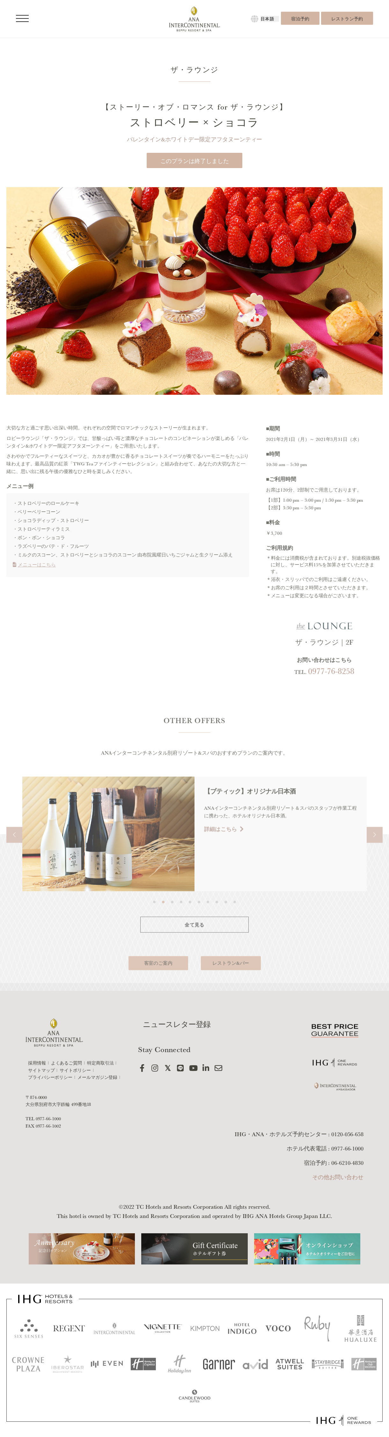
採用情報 (37, 1063)
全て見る (194, 948)
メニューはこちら (34, 587)
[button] (14, 858)
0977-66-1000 (48, 1118)
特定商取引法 (100, 1063)
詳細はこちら (251, 852)
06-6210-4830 (347, 1162)
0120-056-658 (347, 1134)
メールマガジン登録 (97, 1077)
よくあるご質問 (66, 1063)
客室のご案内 (158, 986)
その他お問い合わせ (337, 1177)
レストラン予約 (347, 19)
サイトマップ (41, 1070)
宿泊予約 (300, 19)
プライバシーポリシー (50, 1077)
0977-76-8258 (331, 694)
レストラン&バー (230, 986)
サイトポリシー (75, 1070)
